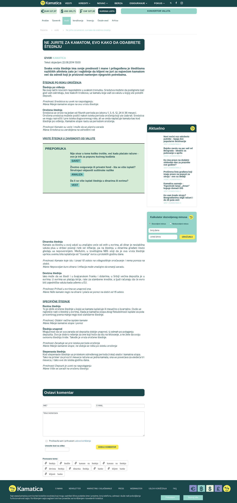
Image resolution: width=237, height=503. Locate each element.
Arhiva (115, 21)
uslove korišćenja (83, 441)
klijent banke (117, 468)
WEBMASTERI (136, 489)
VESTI (68, 3)
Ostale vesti (103, 21)
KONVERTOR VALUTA (158, 11)
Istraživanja (78, 21)
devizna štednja (55, 468)
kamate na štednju (87, 463)
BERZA (119, 3)
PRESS (121, 489)
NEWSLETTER (75, 489)
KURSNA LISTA (107, 11)
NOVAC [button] (102, 3)
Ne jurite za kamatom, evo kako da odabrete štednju (92, 44)
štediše (66, 463)
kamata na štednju (115, 463)
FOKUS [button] (159, 3)
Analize (45, 21)
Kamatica (59, 58)
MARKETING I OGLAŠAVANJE (99, 489)
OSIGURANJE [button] (138, 3)
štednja (51, 463)
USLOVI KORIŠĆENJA (158, 489)
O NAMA (59, 489)
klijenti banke (55, 473)
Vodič (66, 21)
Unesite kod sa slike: (55, 446)
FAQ (175, 489)
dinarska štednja (80, 468)
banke (99, 468)
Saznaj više (193, 498)
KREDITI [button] (84, 3)
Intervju (90, 21)
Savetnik (56, 21)
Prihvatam (170, 498)
